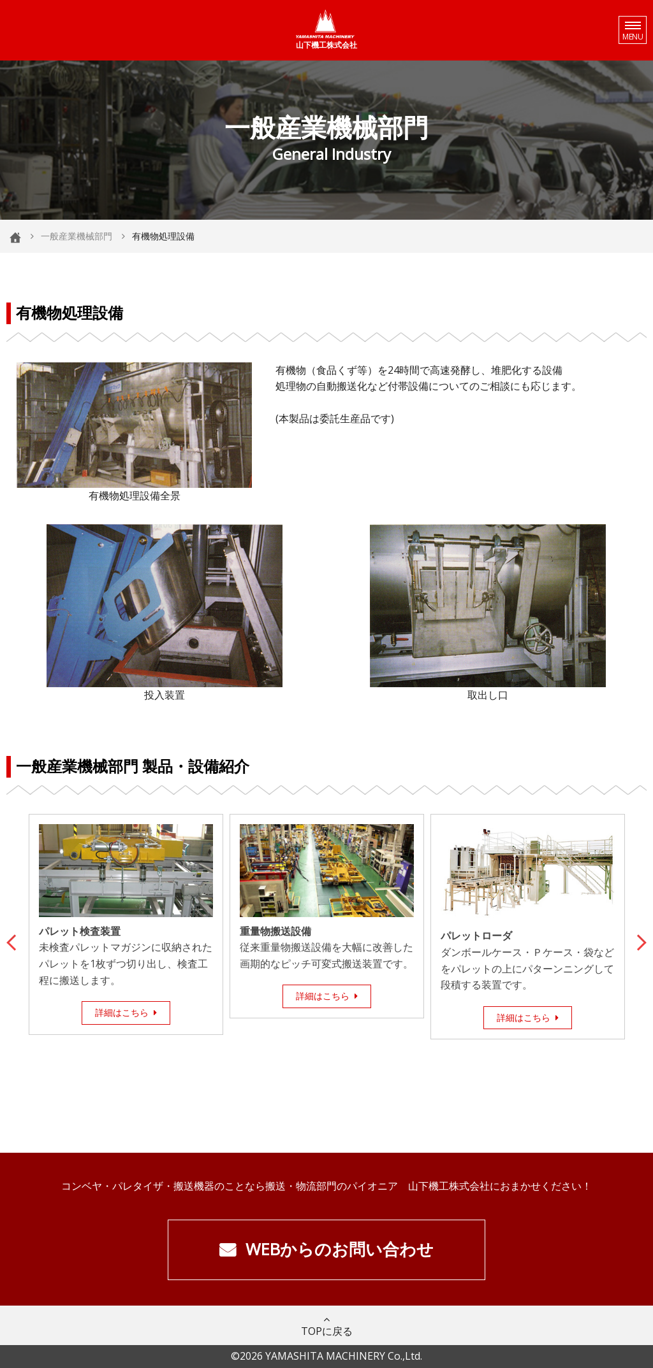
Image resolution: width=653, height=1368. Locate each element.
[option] (126, 924)
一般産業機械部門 (76, 236)
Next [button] (639, 941)
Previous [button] (14, 941)
